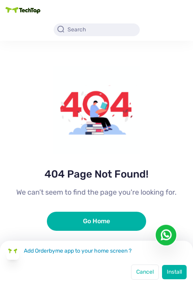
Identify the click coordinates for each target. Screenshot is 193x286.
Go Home (96, 221)
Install (174, 272)
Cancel (145, 272)
